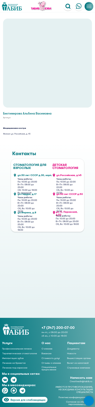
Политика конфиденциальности (75, 397)
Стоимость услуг (51, 358)
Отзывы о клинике (51, 363)
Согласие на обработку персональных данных (79, 403)
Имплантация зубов (13, 358)
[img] (16, 329)
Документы (73, 348)
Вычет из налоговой (78, 363)
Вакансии (46, 353)
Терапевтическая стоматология (19, 353)
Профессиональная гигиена (17, 348)
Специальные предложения (49, 368)
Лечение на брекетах (14, 363)
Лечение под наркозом (14, 367)
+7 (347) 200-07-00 (58, 328)
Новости (71, 353)
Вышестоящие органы (79, 358)
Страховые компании (78, 367)
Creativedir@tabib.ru (81, 381)
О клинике (47, 348)
